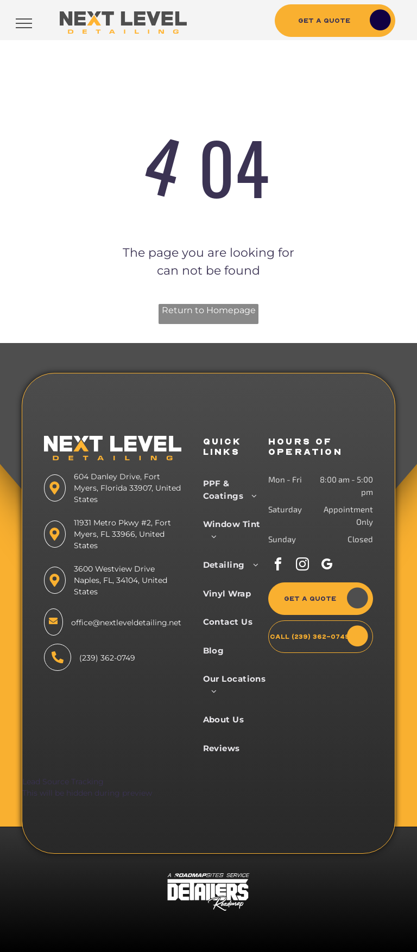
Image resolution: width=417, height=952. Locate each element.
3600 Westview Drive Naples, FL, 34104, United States (120, 580)
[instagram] (302, 566)
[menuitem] (237, 489)
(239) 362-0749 (107, 658)
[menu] (24, 23)
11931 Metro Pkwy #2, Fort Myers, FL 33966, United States (122, 534)
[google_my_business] (327, 566)
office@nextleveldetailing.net (126, 622)
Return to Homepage (209, 310)
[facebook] (278, 566)
